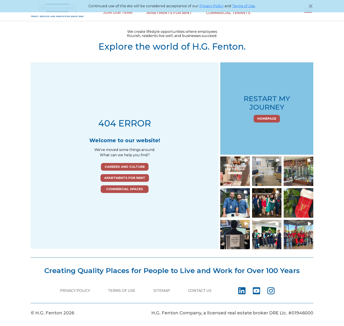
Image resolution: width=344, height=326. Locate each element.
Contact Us (199, 291)
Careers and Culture (125, 167)
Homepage (266, 119)
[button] (235, 171)
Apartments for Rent (124, 178)
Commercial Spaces (124, 189)
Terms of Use (243, 6)
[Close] (310, 6)
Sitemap (162, 291)
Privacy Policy (211, 6)
